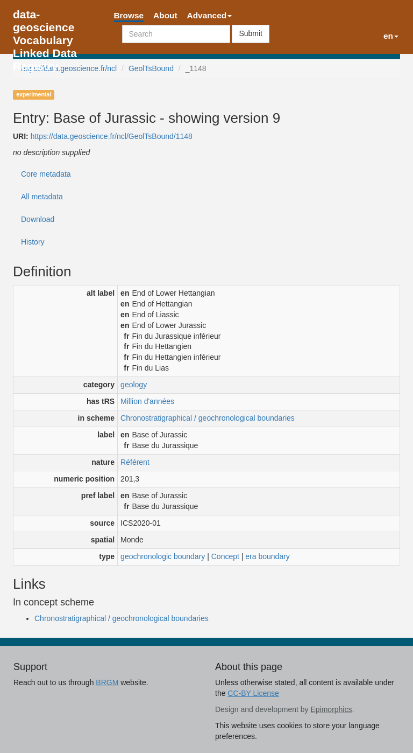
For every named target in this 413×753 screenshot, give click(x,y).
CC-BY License (253, 693)
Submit (250, 33)
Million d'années (147, 401)
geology (133, 384)
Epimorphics (331, 709)
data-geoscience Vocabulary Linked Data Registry (45, 17)
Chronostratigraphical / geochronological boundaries (207, 418)
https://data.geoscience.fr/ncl (69, 68)
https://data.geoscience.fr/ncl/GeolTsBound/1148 (112, 136)
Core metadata (46, 174)
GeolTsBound (151, 68)
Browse (129, 15)
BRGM (107, 682)
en (390, 35)
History (33, 242)
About (165, 15)
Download (37, 219)
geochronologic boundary (162, 556)
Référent (134, 462)
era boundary (267, 556)
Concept (225, 556)
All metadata (42, 196)
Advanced (209, 15)
